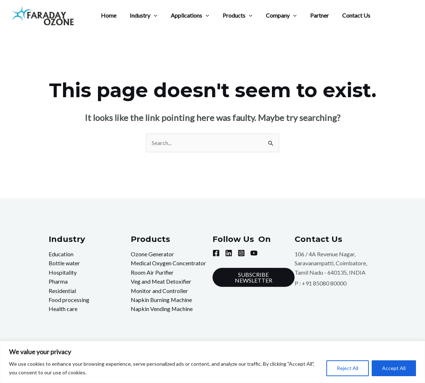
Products (231, 15)
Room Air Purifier (152, 272)
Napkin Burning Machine (161, 300)
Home (107, 15)
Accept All (394, 368)
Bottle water (64, 263)
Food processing (69, 300)
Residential (62, 290)
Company (272, 15)
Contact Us (344, 15)
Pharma (58, 281)
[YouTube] (254, 253)
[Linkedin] (228, 253)
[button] (253, 277)
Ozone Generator (152, 254)
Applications (185, 15)
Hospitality (63, 272)
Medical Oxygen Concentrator (168, 263)
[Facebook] (216, 253)
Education (61, 254)
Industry (141, 15)
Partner (308, 15)
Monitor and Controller (159, 290)
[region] (212, 362)
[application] (151, 15)
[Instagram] (241, 253)
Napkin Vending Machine (162, 309)
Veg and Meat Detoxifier (161, 281)
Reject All (347, 368)
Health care (63, 309)
